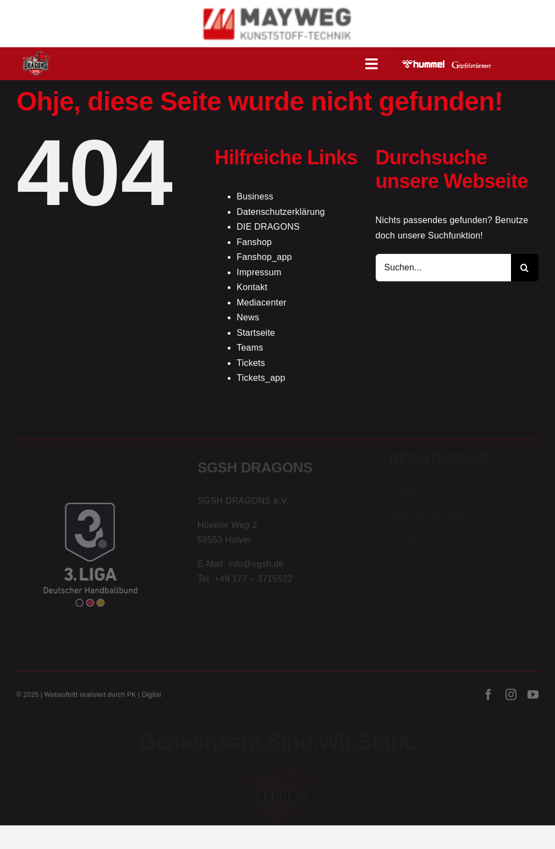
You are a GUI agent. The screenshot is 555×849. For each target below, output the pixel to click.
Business (255, 196)
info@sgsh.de (256, 565)
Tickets (251, 363)
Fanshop (254, 242)
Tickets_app (261, 377)
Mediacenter (262, 302)
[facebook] (488, 696)
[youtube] (532, 696)
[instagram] (510, 696)
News (248, 317)
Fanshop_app (264, 257)
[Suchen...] (443, 267)
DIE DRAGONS (268, 226)
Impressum (259, 272)
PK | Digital (144, 697)
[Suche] (524, 267)
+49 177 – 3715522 (253, 580)
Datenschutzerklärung (281, 212)
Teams (250, 347)
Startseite (256, 332)
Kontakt (252, 287)
